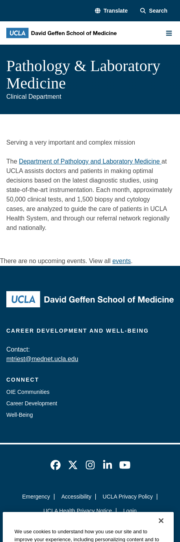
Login (130, 511)
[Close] (161, 530)
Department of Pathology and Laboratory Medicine (90, 161)
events (121, 261)
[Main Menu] (169, 33)
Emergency (36, 496)
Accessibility (76, 496)
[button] (111, 11)
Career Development (31, 403)
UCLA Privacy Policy (128, 496)
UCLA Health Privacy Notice (77, 511)
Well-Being (19, 415)
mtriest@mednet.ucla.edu (42, 359)
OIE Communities (28, 392)
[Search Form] (154, 11)
